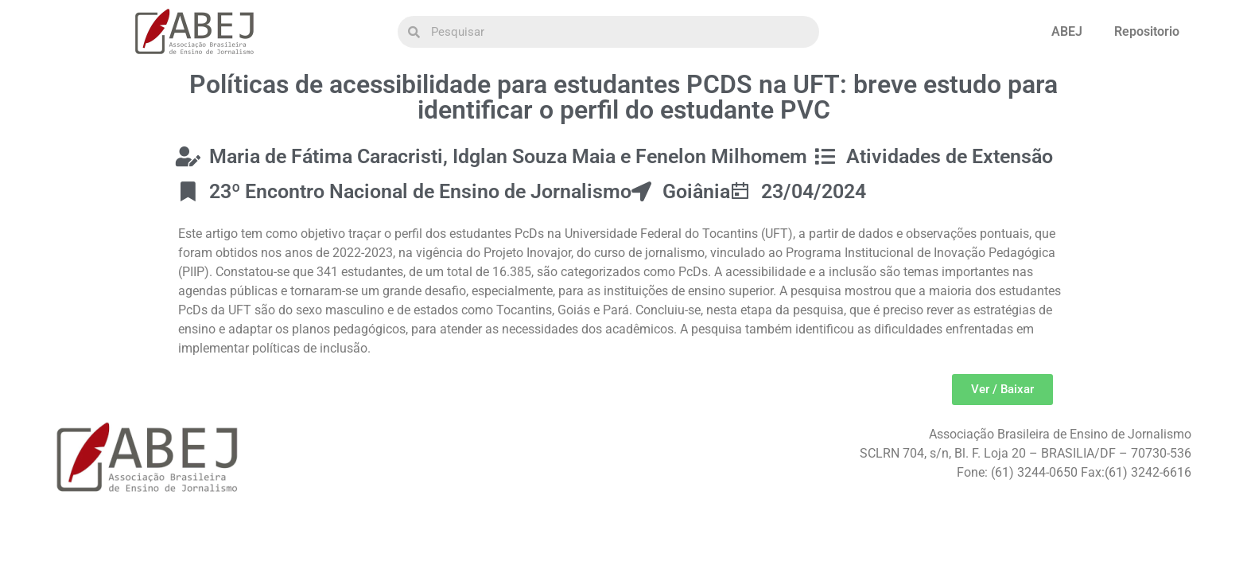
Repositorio (1146, 31)
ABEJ (1066, 31)
